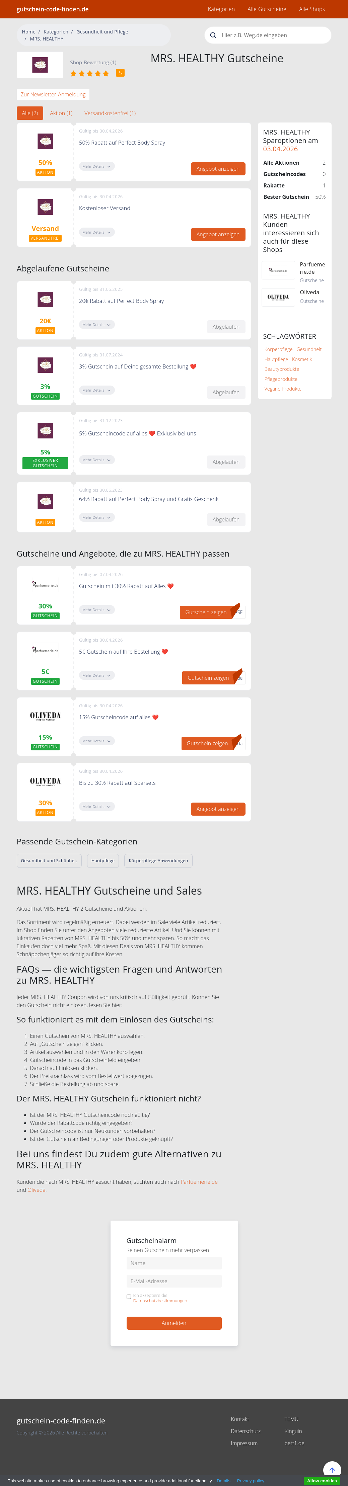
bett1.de (294, 1443)
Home (29, 31)
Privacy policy (250, 1480)
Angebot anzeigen (218, 168)
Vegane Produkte (283, 389)
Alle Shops (312, 9)
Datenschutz (246, 1431)
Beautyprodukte (282, 369)
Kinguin (293, 1431)
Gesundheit (309, 349)
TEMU (291, 1419)
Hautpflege (276, 359)
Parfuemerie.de (199, 1181)
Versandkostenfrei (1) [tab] (110, 113)
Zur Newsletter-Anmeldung (53, 94)
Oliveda (36, 1189)
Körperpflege (279, 349)
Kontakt (240, 1419)
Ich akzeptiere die (160, 1298)
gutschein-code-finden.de (53, 9)
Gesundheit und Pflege (102, 31)
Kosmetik (302, 359)
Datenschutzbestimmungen (160, 1301)
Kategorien (221, 9)
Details (223, 1480)
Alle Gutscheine (267, 9)
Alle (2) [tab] (30, 113)
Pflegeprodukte (281, 379)
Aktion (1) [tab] (61, 113)
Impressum (244, 1443)
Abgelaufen (226, 326)
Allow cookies (322, 1480)
